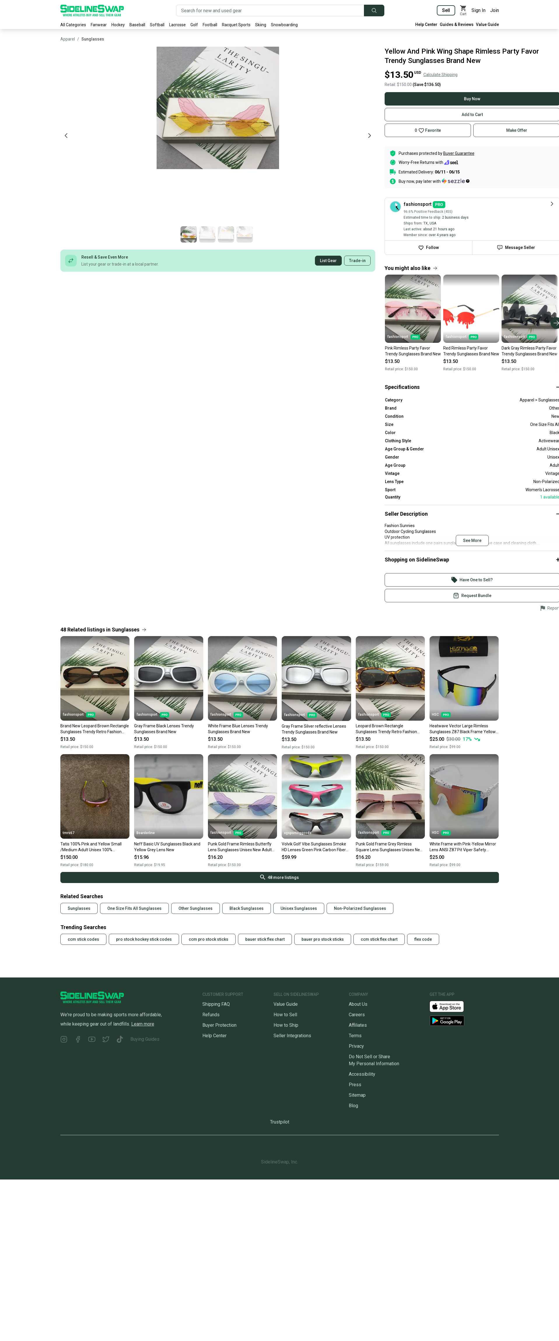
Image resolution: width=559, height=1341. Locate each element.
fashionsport (79, 714)
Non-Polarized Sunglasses (360, 908)
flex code (423, 939)
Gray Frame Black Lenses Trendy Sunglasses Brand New (164, 729)
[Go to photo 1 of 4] (381, 234)
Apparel (67, 39)
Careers (357, 1014)
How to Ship (286, 1025)
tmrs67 (68, 833)
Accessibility (362, 1074)
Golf (194, 24)
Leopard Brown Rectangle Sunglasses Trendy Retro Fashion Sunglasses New (386, 729)
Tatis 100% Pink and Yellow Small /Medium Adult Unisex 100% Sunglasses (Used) (91, 847)
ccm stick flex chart (379, 939)
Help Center (426, 24)
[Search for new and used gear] (270, 10)
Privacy (356, 1046)
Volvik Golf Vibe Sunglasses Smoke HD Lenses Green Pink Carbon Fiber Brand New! (314, 847)
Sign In (479, 10)
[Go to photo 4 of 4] (437, 234)
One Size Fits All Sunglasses (134, 908)
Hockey (118, 24)
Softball (157, 24)
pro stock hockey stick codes (144, 939)
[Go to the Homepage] (92, 10)
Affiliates (358, 1025)
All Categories (73, 24)
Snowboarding (284, 24)
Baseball (137, 24)
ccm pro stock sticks (208, 939)
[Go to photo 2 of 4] (400, 234)
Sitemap (357, 1095)
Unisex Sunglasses (299, 908)
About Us (358, 1004)
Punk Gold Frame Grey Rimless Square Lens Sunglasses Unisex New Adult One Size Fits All (389, 847)
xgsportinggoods (297, 833)
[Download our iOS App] (451, 1006)
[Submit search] (374, 10)
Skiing (260, 24)
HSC (441, 714)
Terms (355, 1035)
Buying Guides (145, 1039)
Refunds (211, 1014)
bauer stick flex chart (265, 939)
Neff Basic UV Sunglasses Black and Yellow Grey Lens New (167, 847)
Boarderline (145, 833)
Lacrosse (177, 24)
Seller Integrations (292, 1035)
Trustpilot (279, 1122)
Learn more (142, 1024)
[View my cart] (463, 10)
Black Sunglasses (246, 908)
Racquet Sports (236, 24)
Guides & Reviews (457, 24)
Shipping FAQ (216, 1004)
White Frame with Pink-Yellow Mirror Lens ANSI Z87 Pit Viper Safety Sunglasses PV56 (463, 847)
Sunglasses (92, 39)
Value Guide (487, 24)
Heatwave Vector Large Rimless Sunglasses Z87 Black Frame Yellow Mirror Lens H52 (463, 729)
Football (210, 24)
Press (355, 1084)
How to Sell (285, 1014)
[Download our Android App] (464, 1021)
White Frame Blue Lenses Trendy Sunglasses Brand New (238, 729)
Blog (353, 1105)
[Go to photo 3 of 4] (418, 234)
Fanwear (99, 24)
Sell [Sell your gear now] (446, 10)
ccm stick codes (83, 939)
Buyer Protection (219, 1025)
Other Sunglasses (195, 908)
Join (494, 10)
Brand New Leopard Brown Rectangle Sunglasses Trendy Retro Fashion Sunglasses (94, 729)
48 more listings (279, 877)
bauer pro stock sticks (323, 939)
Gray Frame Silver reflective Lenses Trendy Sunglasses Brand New (314, 729)
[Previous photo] (66, 135)
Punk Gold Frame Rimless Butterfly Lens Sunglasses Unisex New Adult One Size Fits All (240, 847)
